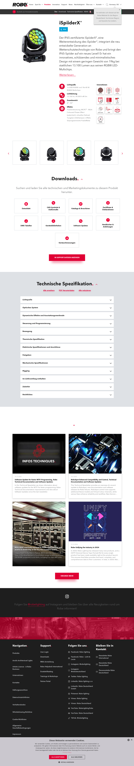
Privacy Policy (67, 752)
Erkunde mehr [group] (67, 576)
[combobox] (128, 740)
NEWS (86, 12)
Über (55, 12)
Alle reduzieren (85, 290)
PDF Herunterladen (66, 290)
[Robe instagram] (67, 596)
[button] (67, 762)
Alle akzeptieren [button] (58, 757)
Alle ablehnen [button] (76, 757)
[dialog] (67, 751)
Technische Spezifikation (75, 12)
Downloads (62, 12)
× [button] (131, 740)
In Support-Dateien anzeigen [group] (67, 258)
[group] (8, 153)
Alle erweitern (49, 290)
